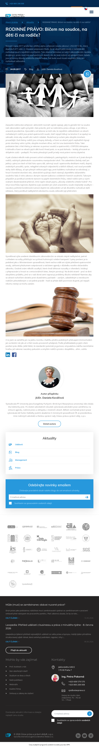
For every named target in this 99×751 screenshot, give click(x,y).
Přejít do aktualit (19, 652)
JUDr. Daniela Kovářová (49, 69)
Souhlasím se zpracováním (73, 723)
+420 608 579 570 (76, 683)
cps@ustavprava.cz (76, 692)
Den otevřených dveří (18, 673)
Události (19, 446)
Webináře (13, 686)
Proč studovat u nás (17, 669)
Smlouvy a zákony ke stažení (21, 695)
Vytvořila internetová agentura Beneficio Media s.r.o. (33, 739)
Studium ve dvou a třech (19, 677)
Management (18, 462)
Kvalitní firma (15, 691)
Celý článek (11, 620)
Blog (28, 69)
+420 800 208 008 (15, 3)
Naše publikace (16, 682)
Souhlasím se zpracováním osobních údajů (33, 505)
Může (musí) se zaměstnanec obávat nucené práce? (35, 607)
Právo (14, 470)
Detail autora (49, 426)
